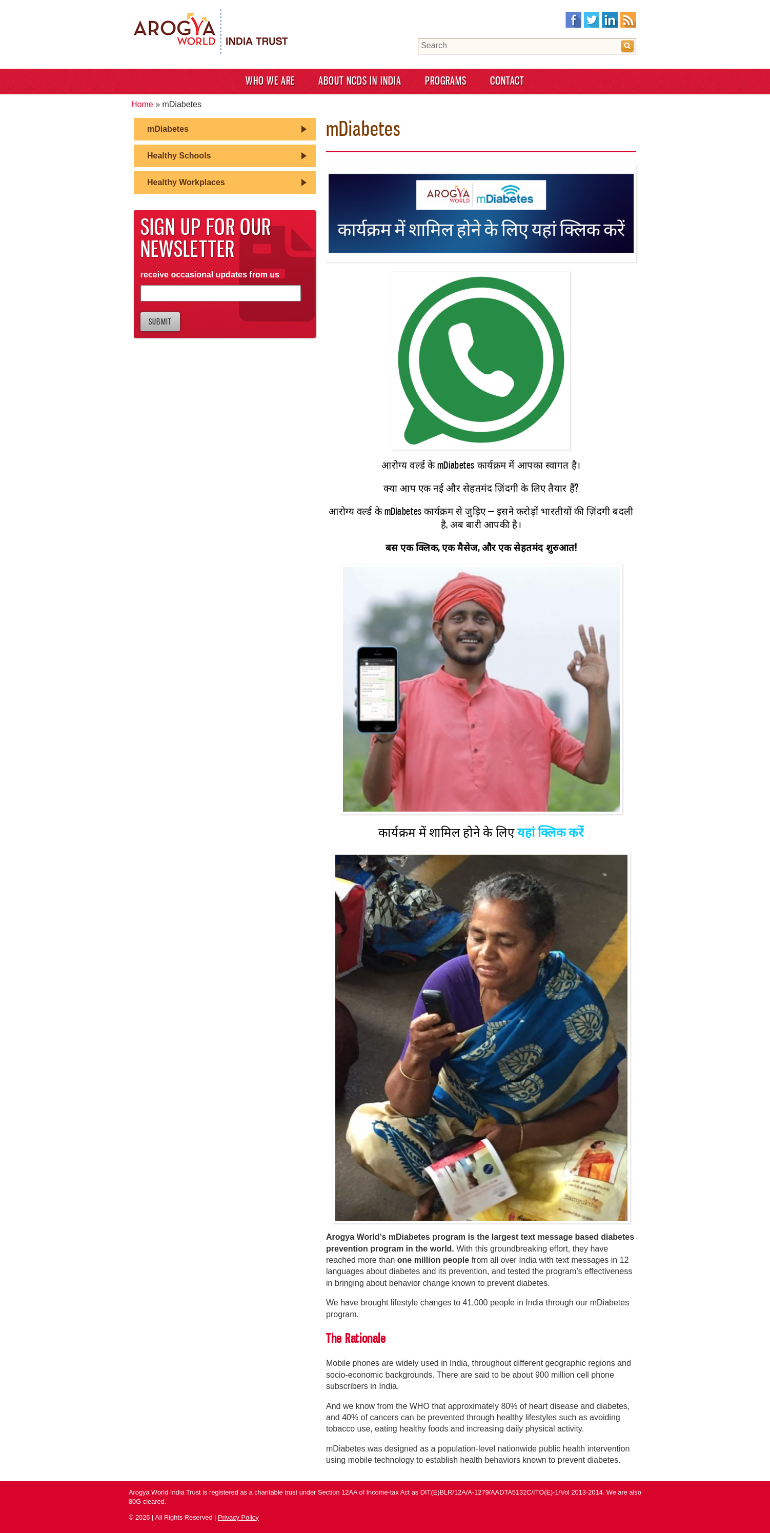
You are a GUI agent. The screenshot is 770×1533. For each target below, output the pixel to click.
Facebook (573, 20)
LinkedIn (610, 20)
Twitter (591, 20)
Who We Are (270, 81)
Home (142, 104)
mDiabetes (168, 129)
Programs (446, 81)
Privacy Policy (238, 1517)
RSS (628, 20)
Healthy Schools (179, 155)
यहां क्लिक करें (550, 833)
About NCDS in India (359, 81)
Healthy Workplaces (186, 182)
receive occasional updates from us (209, 274)
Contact (507, 81)
